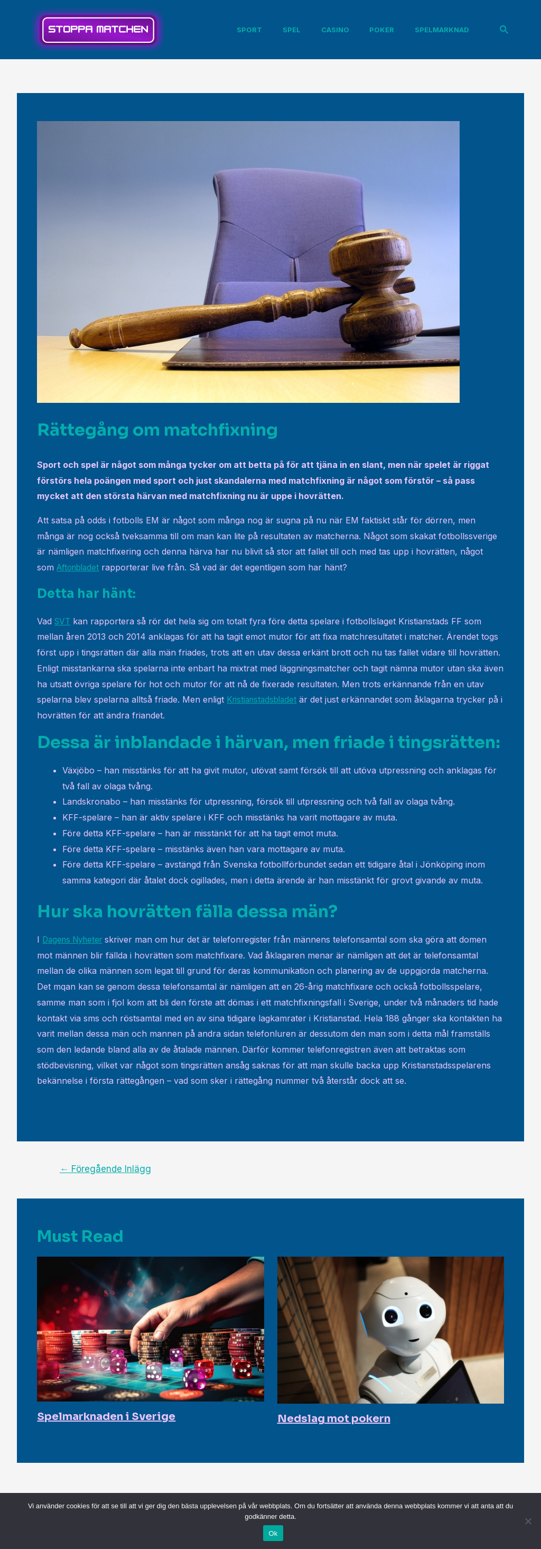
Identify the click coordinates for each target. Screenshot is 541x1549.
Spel (297, 29)
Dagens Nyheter (75, 939)
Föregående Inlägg (105, 1168)
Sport (258, 29)
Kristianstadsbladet (264, 699)
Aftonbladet (80, 567)
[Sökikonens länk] (504, 29)
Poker (380, 29)
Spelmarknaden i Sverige (106, 1416)
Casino (337, 29)
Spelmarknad (436, 29)
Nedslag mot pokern (333, 1418)
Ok (272, 1533)
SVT (63, 621)
